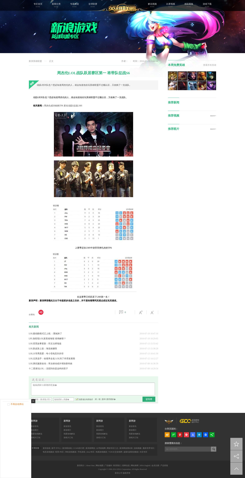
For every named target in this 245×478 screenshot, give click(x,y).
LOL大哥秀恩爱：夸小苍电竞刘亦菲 (46, 353)
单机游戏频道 (70, 452)
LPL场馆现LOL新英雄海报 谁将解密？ (47, 338)
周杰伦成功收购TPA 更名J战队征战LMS (63, 106)
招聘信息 (126, 465)
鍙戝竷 (149, 399)
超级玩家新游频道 (131, 452)
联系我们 (117, 465)
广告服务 (108, 465)
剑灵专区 (143, 452)
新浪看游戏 (67, 448)
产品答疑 (164, 465)
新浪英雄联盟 (35, 61)
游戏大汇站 (35, 437)
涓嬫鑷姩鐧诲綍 (84, 399)
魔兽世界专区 (148, 448)
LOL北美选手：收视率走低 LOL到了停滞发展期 (52, 358)
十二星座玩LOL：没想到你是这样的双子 (48, 368)
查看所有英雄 (209, 65)
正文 (51, 61)
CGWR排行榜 (78, 448)
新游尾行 (34, 430)
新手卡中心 (56, 448)
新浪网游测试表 (126, 448)
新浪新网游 (90, 448)
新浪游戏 (46, 448)
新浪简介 (81, 465)
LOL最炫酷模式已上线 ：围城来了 (45, 333)
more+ (213, 116)
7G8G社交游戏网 (115, 452)
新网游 (34, 421)
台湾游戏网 (101, 448)
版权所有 (126, 473)
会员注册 (155, 465)
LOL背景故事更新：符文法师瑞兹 (45, 343)
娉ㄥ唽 (97, 399)
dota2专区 (91, 452)
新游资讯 (34, 426)
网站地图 (99, 465)
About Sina (90, 465)
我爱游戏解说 (36, 434)
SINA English (145, 465)
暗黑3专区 (59, 452)
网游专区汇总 (112, 448)
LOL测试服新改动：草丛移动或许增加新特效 (50, 363)
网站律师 (134, 465)
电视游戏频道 (101, 452)
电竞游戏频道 (48, 452)
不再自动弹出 (17, 404)
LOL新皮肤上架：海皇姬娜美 (43, 348)
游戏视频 (137, 448)
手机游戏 (81, 452)
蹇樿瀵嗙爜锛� (108, 399)
